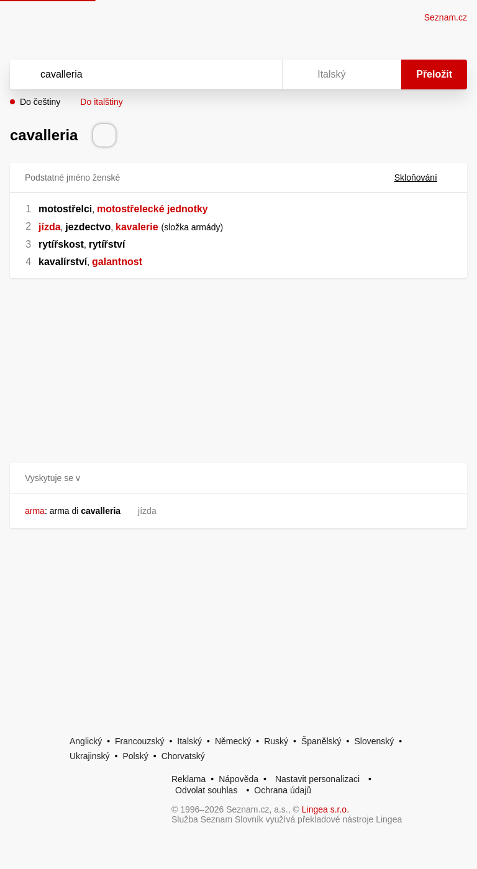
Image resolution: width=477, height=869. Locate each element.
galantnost (117, 261)
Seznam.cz (445, 17)
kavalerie (137, 227)
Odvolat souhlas (206, 790)
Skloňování (423, 177)
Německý (233, 741)
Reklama (188, 779)
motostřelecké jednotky (152, 209)
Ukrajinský (90, 756)
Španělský (321, 741)
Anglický (86, 741)
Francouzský (139, 741)
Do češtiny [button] (40, 102)
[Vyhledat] (130, 74)
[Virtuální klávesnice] (261, 74)
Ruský (276, 741)
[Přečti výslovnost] (104, 135)
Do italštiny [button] (101, 102)
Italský (189, 741)
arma (35, 511)
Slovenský (374, 741)
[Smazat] (233, 74)
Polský (135, 756)
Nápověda (238, 779)
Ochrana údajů (282, 790)
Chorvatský (183, 756)
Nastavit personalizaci (317, 779)
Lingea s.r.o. (325, 809)
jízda (50, 227)
